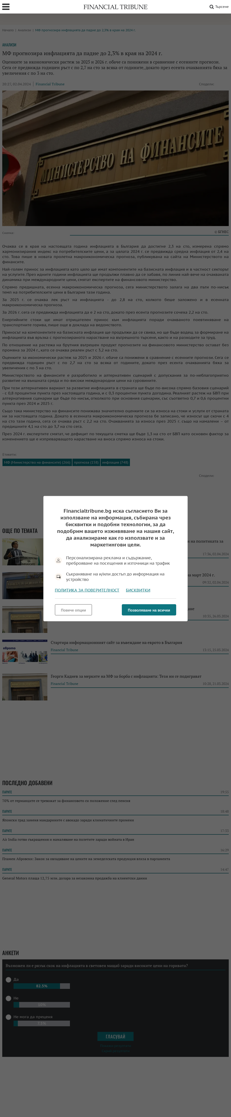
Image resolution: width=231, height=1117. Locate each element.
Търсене (218, 6)
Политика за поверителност (87, 590)
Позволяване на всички (149, 610)
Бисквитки (138, 590)
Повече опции (73, 610)
